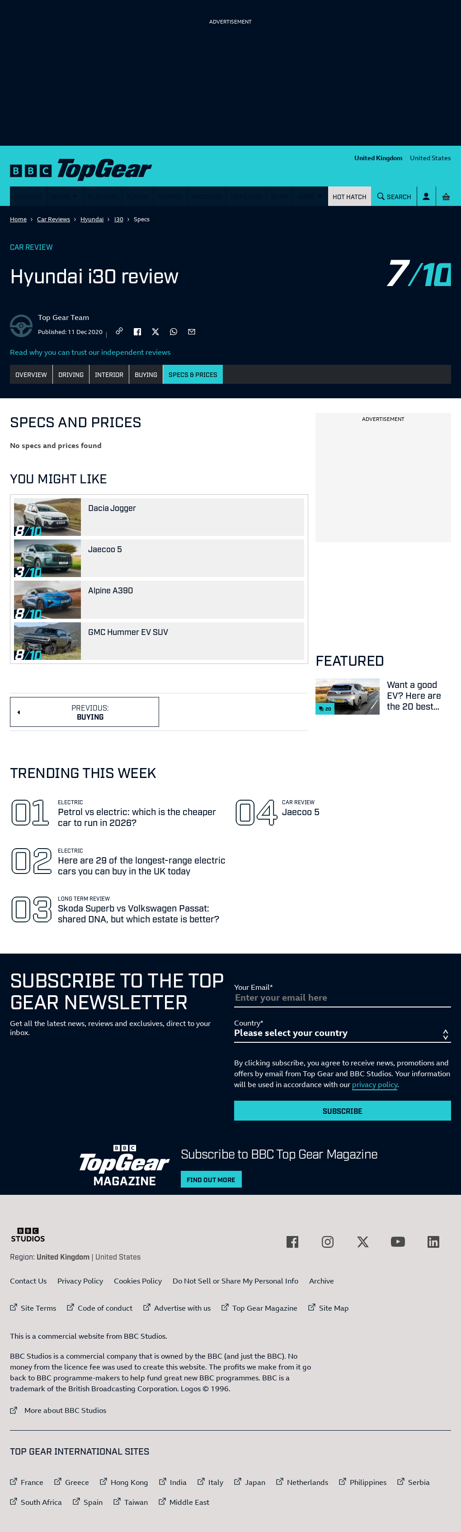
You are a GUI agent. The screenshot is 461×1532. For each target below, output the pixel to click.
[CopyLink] (119, 331)
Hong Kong (129, 1482)
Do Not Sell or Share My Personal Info (235, 1280)
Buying (146, 374)
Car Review (31, 246)
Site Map (334, 1307)
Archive (321, 1280)
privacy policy (374, 1084)
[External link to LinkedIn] (433, 1241)
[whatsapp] (174, 331)
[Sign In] (426, 196)
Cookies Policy (138, 1280)
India (178, 1482)
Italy (215, 1482)
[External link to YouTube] (398, 1241)
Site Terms (38, 1307)
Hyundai (91, 219)
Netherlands (307, 1482)
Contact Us (28, 1280)
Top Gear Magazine (264, 1307)
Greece (77, 1482)
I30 (118, 219)
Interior (109, 374)
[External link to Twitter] (362, 1241)
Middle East (189, 1502)
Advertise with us (182, 1307)
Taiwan (136, 1502)
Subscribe (342, 1110)
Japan (255, 1482)
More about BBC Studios (58, 1410)
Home (18, 219)
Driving (71, 374)
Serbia (419, 1482)
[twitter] (155, 331)
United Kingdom (378, 157)
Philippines (368, 1482)
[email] (192, 331)
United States (430, 157)
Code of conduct (105, 1307)
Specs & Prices (193, 374)
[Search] (394, 196)
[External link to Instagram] (327, 1241)
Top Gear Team (63, 317)
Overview (31, 374)
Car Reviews (53, 219)
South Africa (41, 1502)
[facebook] (137, 331)
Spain (93, 1502)
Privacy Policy (80, 1280)
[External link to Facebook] (292, 1241)
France (32, 1482)
